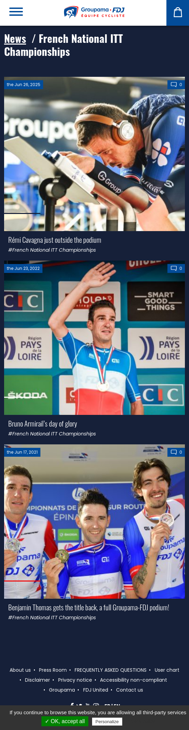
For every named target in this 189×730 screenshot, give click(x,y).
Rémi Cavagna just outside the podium (54, 239)
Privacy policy (140, 721)
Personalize (107, 721)
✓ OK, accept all (65, 721)
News (15, 38)
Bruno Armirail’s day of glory (42, 423)
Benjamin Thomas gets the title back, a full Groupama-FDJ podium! (88, 607)
